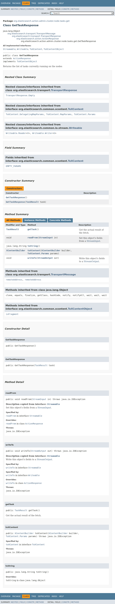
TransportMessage (63, 274)
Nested (14, 9)
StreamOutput (45, 258)
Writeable (22, 49)
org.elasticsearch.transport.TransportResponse (36, 36)
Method (40, 9)
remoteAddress (14, 279)
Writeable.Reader (16, 133)
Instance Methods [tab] (34, 220)
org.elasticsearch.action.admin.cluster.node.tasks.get (41, 21)
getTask (32, 229)
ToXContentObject (54, 49)
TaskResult (32, 202)
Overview (5, 3)
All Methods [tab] (13, 220)
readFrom (33, 237)
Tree (33, 3)
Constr (30, 9)
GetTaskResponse (15, 197)
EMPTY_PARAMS (13, 166)
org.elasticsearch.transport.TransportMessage (31, 33)
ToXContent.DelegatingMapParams (25, 114)
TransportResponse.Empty (20, 95)
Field (22, 9)
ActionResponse (22, 58)
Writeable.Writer (42, 133)
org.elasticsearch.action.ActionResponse (37, 38)
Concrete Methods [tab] (60, 220)
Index (54, 3)
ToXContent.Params (84, 114)
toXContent (34, 250)
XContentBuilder (15, 250)
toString (33, 246)
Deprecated (44, 3)
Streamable (9, 49)
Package (16, 3)
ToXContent (36, 49)
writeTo (32, 258)
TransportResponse (64, 90)
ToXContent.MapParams (59, 114)
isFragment (12, 314)
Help (61, 3)
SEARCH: (45, 13)
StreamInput (46, 237)
